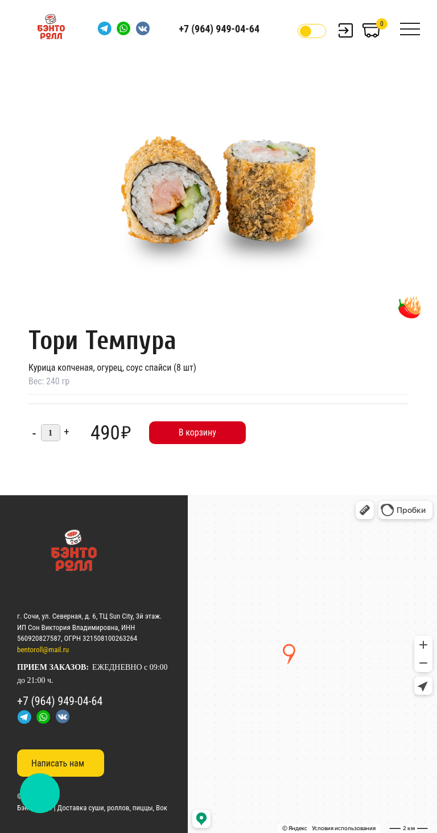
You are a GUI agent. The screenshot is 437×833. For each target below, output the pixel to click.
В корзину (197, 432)
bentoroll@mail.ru (43, 649)
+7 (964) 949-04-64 (219, 29)
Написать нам (57, 763)
